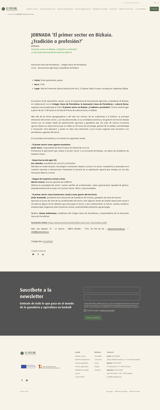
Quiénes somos (32, 9)
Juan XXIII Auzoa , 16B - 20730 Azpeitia (119, 373)
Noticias (113, 9)
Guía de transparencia (82, 359)
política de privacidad (107, 310)
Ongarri (97, 366)
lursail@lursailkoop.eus (114, 377)
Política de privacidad (121, 391)
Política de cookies (134, 391)
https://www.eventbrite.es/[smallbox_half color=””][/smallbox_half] (69, 222)
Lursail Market (140, 9)
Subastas (98, 370)
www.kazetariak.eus (116, 229)
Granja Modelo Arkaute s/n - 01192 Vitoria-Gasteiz (123, 359)
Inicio (9, 14)
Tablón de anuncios (126, 9)
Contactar (154, 9)
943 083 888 (115, 370)
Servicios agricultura (82, 9)
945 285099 (113, 356)
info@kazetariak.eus (40, 232)
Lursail (77, 373)
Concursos (98, 359)
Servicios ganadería (65, 9)
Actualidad (48, 241)
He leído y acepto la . (101, 310)
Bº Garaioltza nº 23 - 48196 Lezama (118, 366)
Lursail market (79, 377)
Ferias (97, 363)
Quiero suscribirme (93, 318)
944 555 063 (114, 363)
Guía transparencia (47, 9)
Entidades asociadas (99, 9)
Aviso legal (109, 391)
